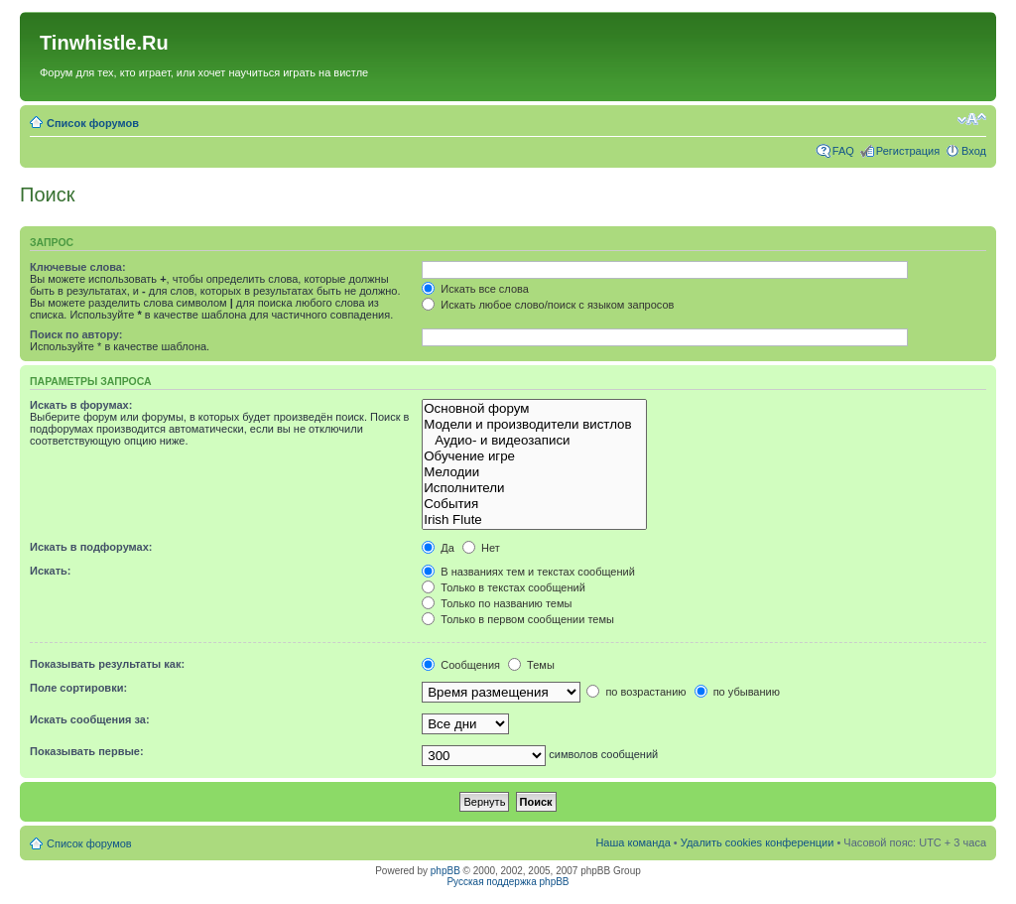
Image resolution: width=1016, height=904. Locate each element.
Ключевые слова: (78, 267)
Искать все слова (475, 289)
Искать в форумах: (81, 405)
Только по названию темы (497, 603)
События (534, 504)
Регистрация (908, 151)
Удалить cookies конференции (757, 842)
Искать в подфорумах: (91, 547)
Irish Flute (534, 520)
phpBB (445, 870)
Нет (481, 548)
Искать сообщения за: (90, 719)
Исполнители (534, 488)
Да (438, 548)
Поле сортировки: (78, 688)
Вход (973, 151)
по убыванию (737, 692)
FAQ (843, 151)
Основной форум (534, 409)
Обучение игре (534, 456)
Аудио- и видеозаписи (534, 441)
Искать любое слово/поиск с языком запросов (548, 305)
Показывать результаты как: (107, 664)
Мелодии (534, 472)
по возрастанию (636, 692)
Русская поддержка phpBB (507, 881)
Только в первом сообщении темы (518, 619)
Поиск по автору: (76, 334)
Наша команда (632, 842)
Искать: (50, 571)
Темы (531, 665)
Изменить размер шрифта (971, 119)
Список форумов (93, 123)
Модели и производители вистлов (534, 425)
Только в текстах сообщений (503, 587)
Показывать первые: (87, 751)
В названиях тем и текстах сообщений (528, 572)
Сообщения (461, 665)
